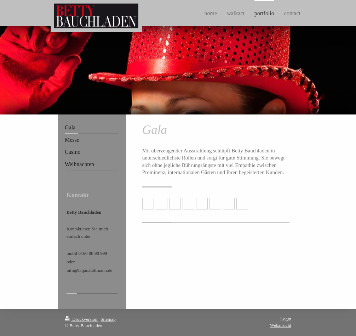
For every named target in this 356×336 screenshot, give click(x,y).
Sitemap (108, 319)
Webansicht (280, 325)
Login (285, 318)
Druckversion (81, 319)
